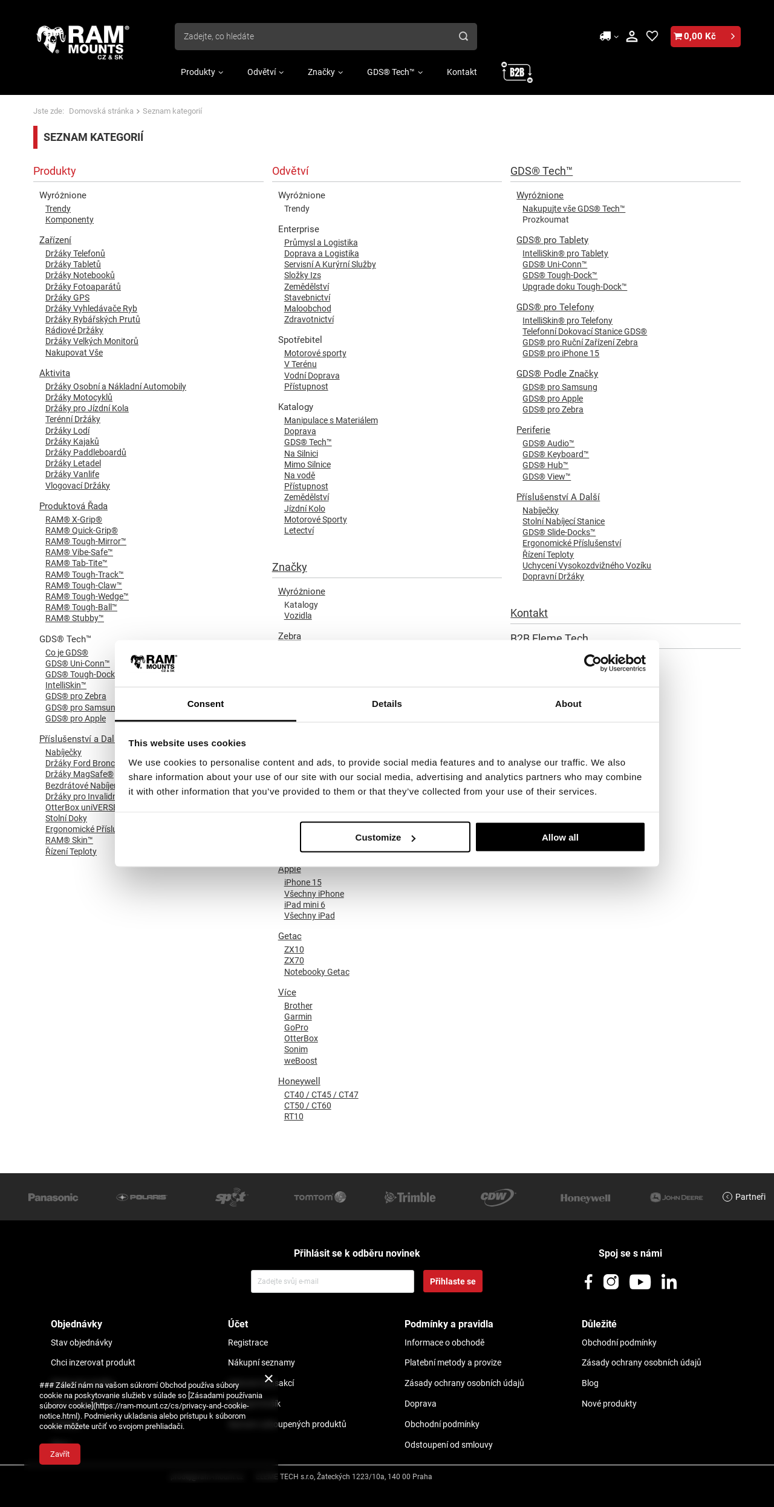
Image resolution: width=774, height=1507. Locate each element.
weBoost (300, 1061)
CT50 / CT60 (307, 1105)
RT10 (294, 1116)
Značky (321, 72)
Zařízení (55, 240)
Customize (386, 837)
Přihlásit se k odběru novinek (357, 1253)
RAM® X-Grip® (73, 519)
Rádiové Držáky (74, 330)
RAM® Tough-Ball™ (81, 607)
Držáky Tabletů (73, 264)
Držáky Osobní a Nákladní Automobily (115, 386)
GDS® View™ (546, 476)
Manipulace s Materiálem (331, 420)
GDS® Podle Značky (557, 373)
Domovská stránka (101, 111)
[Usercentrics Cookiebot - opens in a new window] (593, 663)
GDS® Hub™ (545, 465)
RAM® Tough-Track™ (84, 574)
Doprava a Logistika (321, 253)
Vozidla (298, 615)
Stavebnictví (307, 297)
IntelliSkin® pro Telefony (567, 320)
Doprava (300, 431)
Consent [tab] (205, 703)
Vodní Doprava (312, 375)
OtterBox (301, 1038)
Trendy (58, 208)
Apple (289, 869)
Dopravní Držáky (553, 576)
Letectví (299, 530)
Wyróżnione (301, 591)
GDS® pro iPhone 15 (560, 353)
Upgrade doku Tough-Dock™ (574, 286)
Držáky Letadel (73, 463)
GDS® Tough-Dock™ (559, 275)
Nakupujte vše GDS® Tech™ (573, 208)
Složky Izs (302, 275)
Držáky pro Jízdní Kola (87, 408)
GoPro (296, 1027)
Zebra (289, 636)
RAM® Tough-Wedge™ (87, 596)
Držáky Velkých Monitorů (91, 341)
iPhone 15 (303, 882)
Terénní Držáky (72, 419)
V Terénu (300, 364)
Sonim (296, 1049)
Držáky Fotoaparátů (83, 286)
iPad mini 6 (304, 905)
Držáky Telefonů (75, 253)
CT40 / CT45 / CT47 (321, 1094)
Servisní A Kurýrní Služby (330, 264)
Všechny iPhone (314, 894)
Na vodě (299, 475)
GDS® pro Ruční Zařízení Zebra (580, 342)
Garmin (298, 1016)
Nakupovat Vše (74, 352)
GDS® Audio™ (548, 443)
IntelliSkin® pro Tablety (565, 253)
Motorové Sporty (315, 519)
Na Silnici (301, 453)
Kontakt (462, 72)
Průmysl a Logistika (321, 242)
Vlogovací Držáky (77, 485)
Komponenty (69, 219)
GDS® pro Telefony (555, 307)
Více (287, 992)
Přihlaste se (453, 1281)
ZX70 (294, 960)
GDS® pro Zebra (553, 409)
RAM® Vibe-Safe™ (79, 552)
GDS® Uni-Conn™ (554, 264)
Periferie (533, 430)
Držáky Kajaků (72, 441)
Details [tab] (387, 703)
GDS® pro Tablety (552, 240)
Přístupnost (306, 386)
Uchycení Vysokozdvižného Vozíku (586, 565)
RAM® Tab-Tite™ (76, 563)
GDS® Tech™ (391, 72)
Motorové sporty (315, 353)
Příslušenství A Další (558, 497)
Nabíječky (540, 510)
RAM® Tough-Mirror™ (85, 541)
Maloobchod (307, 308)
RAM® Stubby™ (74, 618)
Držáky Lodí (67, 430)
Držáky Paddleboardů (85, 452)
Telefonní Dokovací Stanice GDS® (584, 331)
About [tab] (568, 703)
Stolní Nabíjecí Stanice (563, 521)
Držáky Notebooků (80, 275)
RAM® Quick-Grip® (81, 530)
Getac (290, 936)
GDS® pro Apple (552, 398)
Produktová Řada (73, 506)
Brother (298, 1006)
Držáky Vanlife (72, 474)
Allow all (560, 837)
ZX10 (294, 949)
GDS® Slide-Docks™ (559, 532)
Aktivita (54, 373)
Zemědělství (306, 286)
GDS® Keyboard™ (555, 454)
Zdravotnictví (309, 319)
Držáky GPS (67, 297)
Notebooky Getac (317, 972)
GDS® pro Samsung (559, 387)
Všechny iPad (309, 915)
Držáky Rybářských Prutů (92, 319)
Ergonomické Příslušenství (571, 543)
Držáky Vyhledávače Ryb (91, 308)
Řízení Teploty (548, 554)
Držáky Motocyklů (78, 397)
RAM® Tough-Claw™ (83, 585)
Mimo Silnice (307, 464)
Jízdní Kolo (304, 508)
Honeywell (299, 1081)
